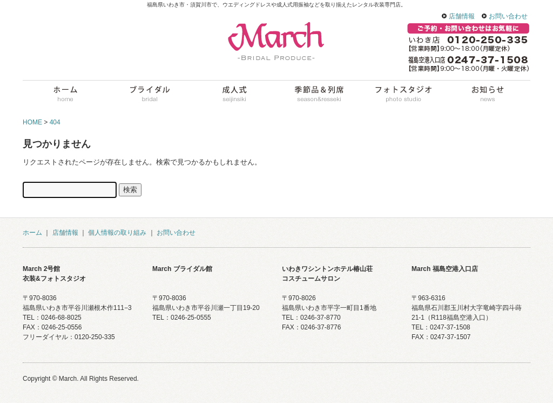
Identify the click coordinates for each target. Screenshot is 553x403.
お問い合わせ (508, 16)
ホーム (32, 232)
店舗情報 (462, 16)
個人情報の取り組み (117, 232)
